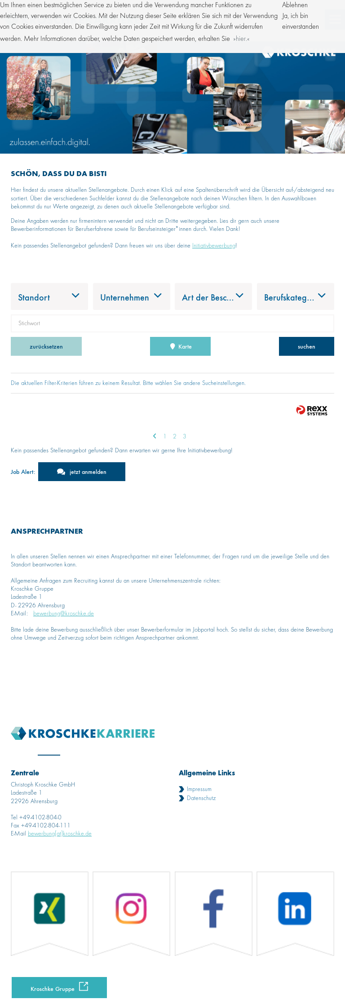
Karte (180, 346)
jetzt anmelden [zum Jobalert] (88, 471)
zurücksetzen (46, 346)
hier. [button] (241, 39)
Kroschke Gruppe (53, 988)
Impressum (199, 789)
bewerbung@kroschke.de (63, 613)
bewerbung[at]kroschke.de (60, 834)
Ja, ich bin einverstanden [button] (300, 22)
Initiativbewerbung (213, 246)
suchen (306, 346)
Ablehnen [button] (295, 5)
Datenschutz (201, 798)
